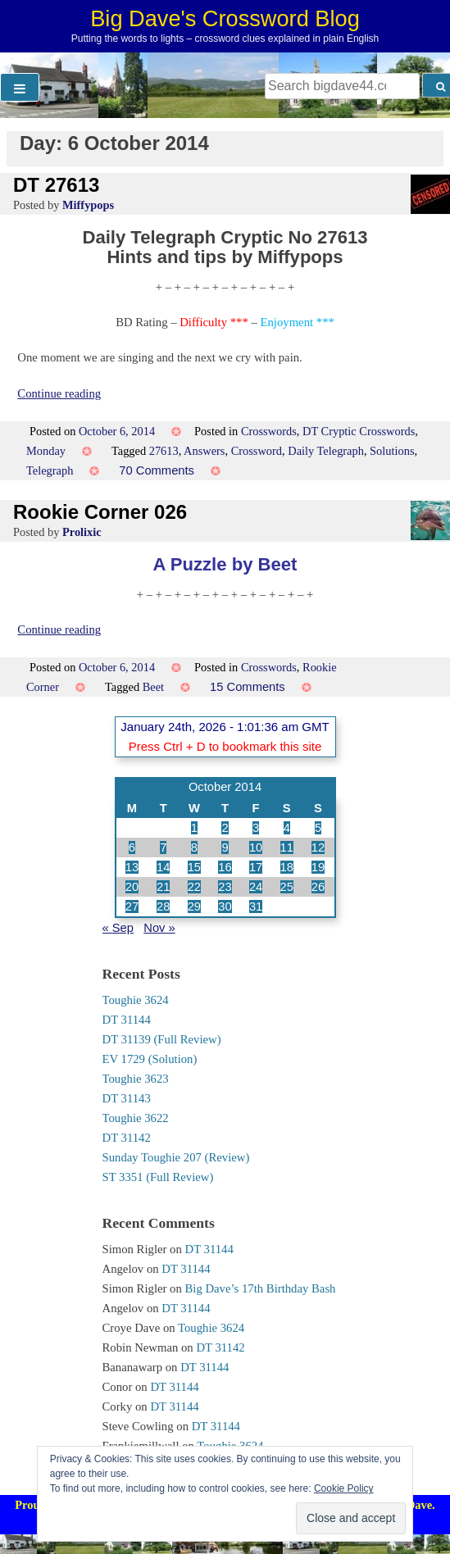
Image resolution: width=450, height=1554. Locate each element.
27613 (164, 450)
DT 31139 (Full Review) (161, 1039)
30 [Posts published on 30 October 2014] (224, 906)
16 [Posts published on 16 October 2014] (224, 867)
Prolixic (82, 531)
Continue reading (59, 393)
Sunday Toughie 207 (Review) (176, 1157)
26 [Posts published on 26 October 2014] (318, 886)
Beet (153, 686)
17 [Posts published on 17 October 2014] (255, 867)
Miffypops (88, 204)
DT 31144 (126, 1019)
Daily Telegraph (326, 450)
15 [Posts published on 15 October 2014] (194, 867)
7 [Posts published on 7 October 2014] (163, 847)
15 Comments (247, 686)
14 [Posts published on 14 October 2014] (163, 867)
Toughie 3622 (135, 1118)
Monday (46, 450)
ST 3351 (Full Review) (158, 1177)
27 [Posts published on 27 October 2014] (132, 906)
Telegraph (49, 470)
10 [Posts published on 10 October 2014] (255, 847)
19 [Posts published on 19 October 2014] (318, 867)
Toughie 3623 (135, 1078)
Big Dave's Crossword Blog (225, 18)
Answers (204, 450)
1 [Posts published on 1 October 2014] (194, 827)
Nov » (159, 927)
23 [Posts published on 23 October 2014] (224, 886)
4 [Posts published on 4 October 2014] (287, 827)
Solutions (392, 450)
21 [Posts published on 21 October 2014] (163, 886)
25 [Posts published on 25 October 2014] (286, 886)
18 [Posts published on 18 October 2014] (286, 867)
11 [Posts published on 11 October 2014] (286, 847)
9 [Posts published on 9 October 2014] (224, 847)
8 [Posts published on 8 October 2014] (194, 847)
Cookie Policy (344, 1488)
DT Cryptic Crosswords (358, 431)
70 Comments (156, 470)
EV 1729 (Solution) (150, 1059)
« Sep (118, 927)
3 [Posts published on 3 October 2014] (255, 827)
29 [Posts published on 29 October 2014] (194, 906)
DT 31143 (126, 1098)
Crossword (256, 450)
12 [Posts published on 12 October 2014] (318, 847)
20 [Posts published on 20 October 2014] (132, 886)
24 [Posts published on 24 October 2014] (255, 886)
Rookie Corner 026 (100, 512)
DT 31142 (126, 1137)
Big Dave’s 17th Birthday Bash (260, 1288)
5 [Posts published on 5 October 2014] (318, 827)
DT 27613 (56, 185)
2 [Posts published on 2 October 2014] (224, 827)
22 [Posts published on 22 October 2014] (194, 886)
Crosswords (269, 431)
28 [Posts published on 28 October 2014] (163, 906)
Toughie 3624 (135, 999)
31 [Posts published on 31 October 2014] (255, 906)
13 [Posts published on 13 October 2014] (132, 867)
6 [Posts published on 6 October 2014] (132, 847)
